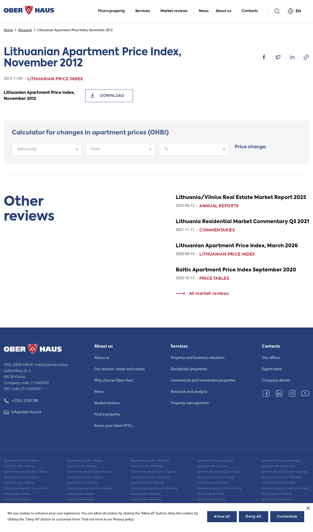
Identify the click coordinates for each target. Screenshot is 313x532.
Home (8, 30)
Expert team (272, 369)
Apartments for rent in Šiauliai (215, 477)
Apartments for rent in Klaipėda (150, 477)
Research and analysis (189, 392)
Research (25, 30)
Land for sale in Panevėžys (276, 494)
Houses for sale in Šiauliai (212, 466)
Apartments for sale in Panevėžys (281, 460)
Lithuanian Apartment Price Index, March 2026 (237, 246)
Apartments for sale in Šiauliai (215, 460)
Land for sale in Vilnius (17, 494)
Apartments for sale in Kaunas (85, 460)
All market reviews (202, 294)
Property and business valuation (198, 358)
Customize (287, 516)
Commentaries (217, 230)
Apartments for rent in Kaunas (85, 477)
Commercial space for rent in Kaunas (89, 488)
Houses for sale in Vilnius (18, 466)
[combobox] (46, 152)
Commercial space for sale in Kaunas (89, 471)
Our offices (271, 358)
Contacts (252, 11)
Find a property (113, 11)
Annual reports (219, 206)
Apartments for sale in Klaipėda (150, 460)
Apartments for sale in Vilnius (21, 460)
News (204, 11)
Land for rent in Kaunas (81, 499)
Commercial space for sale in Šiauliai (219, 471)
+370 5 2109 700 (21, 400)
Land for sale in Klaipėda (145, 494)
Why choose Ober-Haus (113, 381)
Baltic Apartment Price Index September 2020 (236, 270)
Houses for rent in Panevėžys (278, 482)
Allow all (222, 516)
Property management (190, 403)
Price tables (214, 279)
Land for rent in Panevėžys (277, 499)
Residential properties (189, 369)
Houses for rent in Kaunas (82, 482)
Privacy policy (123, 519)
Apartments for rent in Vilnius (21, 477)
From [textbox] (95, 152)
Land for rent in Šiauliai (211, 499)
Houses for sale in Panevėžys (278, 466)
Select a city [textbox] (27, 152)
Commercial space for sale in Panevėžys (285, 471)
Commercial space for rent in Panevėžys (285, 488)
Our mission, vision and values (119, 369)
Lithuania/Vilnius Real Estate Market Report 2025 (241, 197)
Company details (276, 381)
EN (296, 11)
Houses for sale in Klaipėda (147, 466)
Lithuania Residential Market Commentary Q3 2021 (242, 221)
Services (144, 11)
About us (226, 11)
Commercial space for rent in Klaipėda (154, 488)
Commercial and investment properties (203, 381)
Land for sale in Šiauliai (211, 494)
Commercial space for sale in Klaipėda (154, 471)
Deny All (253, 516)
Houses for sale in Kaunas (82, 466)
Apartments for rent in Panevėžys (281, 477)
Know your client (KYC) (113, 426)
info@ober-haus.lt (22, 412)
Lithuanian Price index (227, 255)
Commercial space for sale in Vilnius (25, 471)
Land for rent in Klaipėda (146, 499)
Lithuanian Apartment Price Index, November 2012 (39, 96)
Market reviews (176, 11)
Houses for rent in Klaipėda (147, 482)
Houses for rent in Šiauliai (212, 482)
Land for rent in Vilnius (17, 499)
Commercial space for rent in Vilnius (26, 488)
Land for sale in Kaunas (80, 494)
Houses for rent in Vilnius (19, 482)
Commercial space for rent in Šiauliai (219, 488)
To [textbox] (166, 152)
